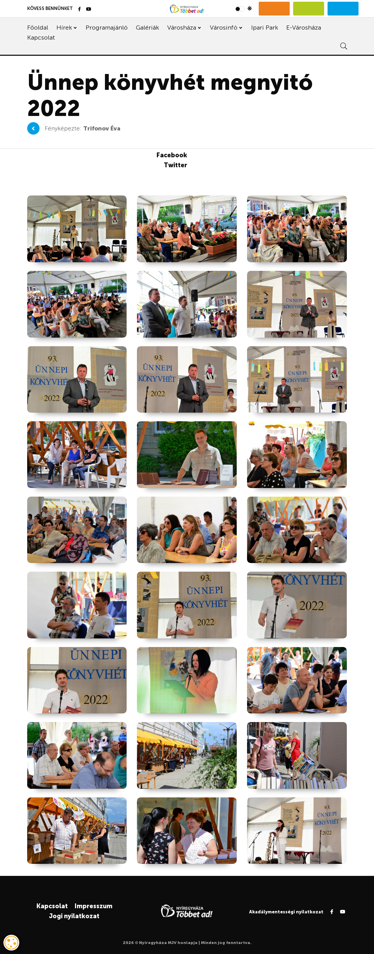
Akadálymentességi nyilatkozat (286, 911)
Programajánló (107, 27)
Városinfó (223, 27)
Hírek (64, 27)
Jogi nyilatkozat (74, 916)
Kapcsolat (41, 37)
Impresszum (93, 906)
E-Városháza (303, 27)
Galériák (147, 27)
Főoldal (37, 27)
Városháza (181, 27)
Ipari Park (264, 27)
